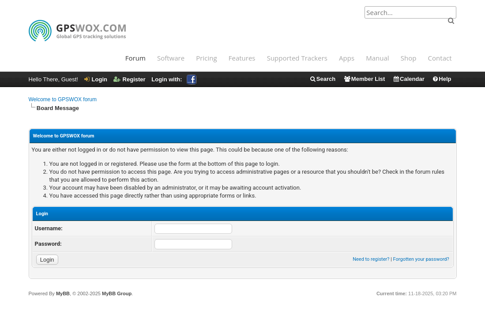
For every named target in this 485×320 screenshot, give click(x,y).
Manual (377, 57)
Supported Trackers (297, 57)
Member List (364, 79)
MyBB (63, 293)
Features (242, 57)
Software (170, 57)
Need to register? (371, 259)
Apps (346, 57)
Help (441, 79)
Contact (440, 57)
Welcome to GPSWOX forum (63, 99)
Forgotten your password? (421, 259)
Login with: (173, 79)
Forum (135, 57)
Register (129, 79)
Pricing (206, 57)
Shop (409, 57)
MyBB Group (117, 293)
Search (322, 79)
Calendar (409, 79)
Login (95, 79)
